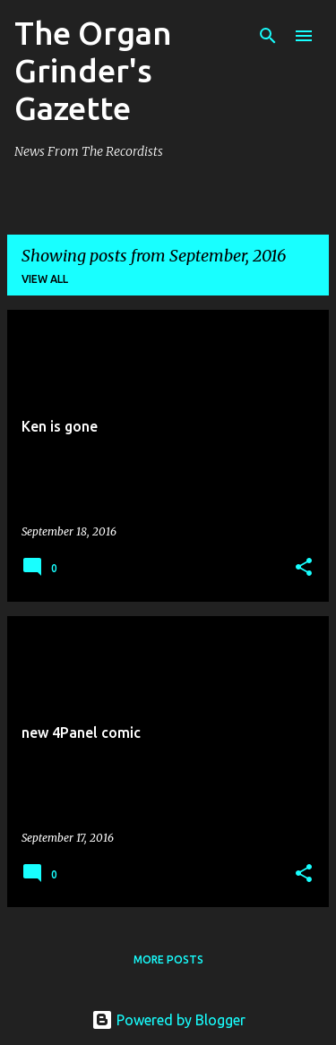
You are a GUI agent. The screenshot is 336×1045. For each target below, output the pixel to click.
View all (45, 279)
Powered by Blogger (168, 1020)
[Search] (268, 35)
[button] (303, 568)
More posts (168, 959)
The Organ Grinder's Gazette (93, 70)
